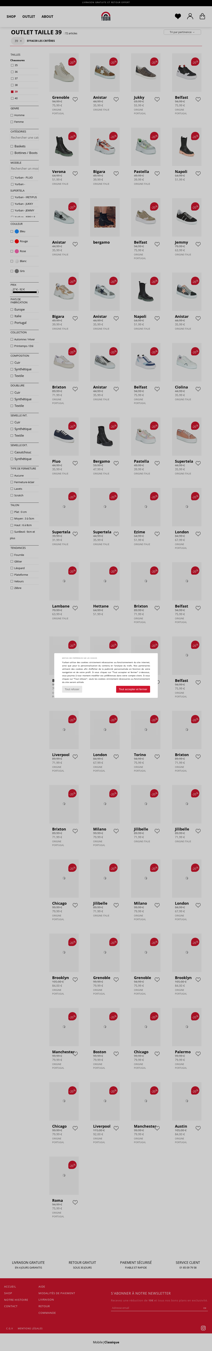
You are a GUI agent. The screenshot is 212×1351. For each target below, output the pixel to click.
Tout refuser (72, 689)
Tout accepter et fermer (133, 689)
